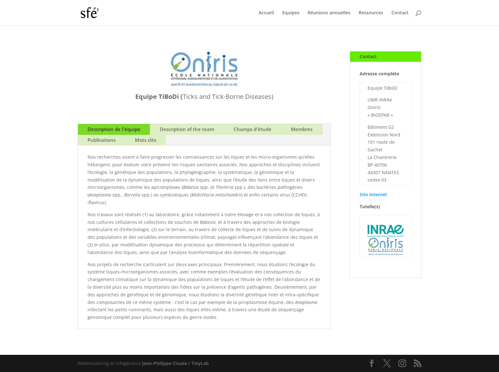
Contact (400, 13)
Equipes (290, 13)
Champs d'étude (252, 129)
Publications (102, 140)
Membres (302, 129)
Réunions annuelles (329, 13)
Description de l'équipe (114, 129)
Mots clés (145, 140)
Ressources (371, 13)
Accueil (266, 13)
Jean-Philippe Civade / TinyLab (175, 363)
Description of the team (187, 129)
